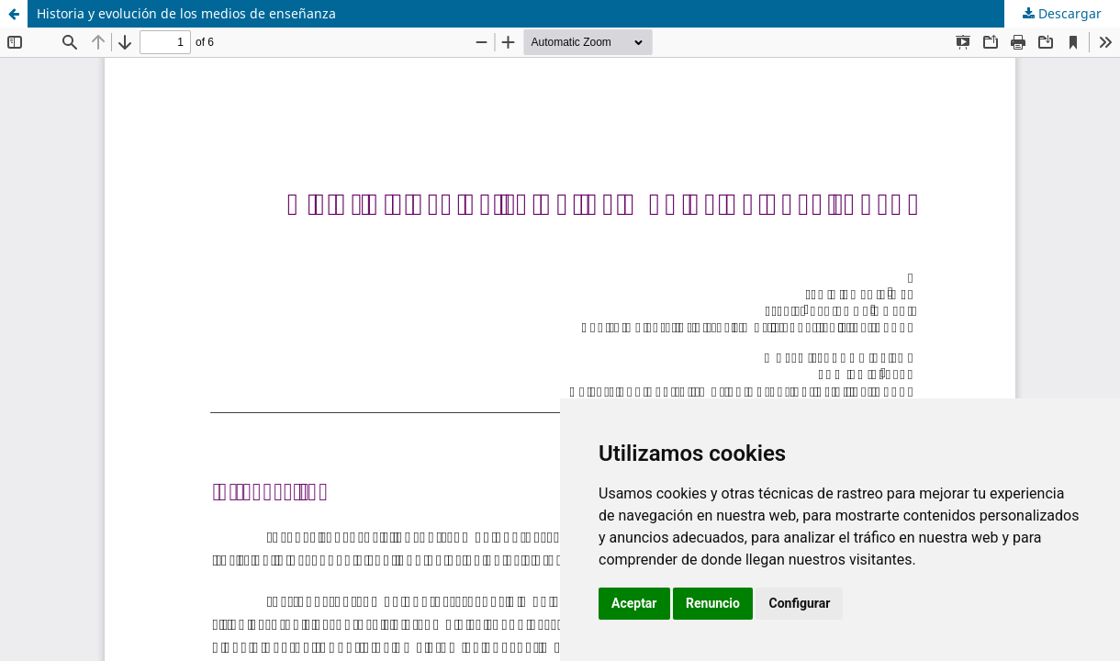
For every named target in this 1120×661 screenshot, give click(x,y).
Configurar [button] (799, 603)
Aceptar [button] (634, 603)
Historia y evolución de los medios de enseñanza (186, 13)
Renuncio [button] (713, 603)
